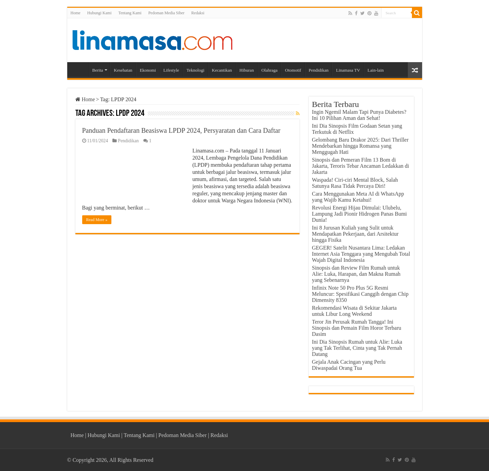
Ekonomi (148, 70)
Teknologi (195, 70)
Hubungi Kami (99, 13)
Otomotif (293, 70)
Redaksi (197, 13)
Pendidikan (319, 70)
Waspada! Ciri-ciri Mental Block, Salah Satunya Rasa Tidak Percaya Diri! (355, 183)
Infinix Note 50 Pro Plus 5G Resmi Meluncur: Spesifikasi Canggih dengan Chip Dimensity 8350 (360, 294)
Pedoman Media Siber (166, 13)
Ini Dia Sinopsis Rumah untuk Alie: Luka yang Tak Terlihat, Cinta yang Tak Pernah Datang (357, 348)
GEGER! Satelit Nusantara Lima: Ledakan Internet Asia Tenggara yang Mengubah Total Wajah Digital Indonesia (361, 254)
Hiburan (246, 70)
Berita (97, 70)
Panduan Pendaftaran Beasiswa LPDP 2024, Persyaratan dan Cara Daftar (181, 130)
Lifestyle (171, 70)
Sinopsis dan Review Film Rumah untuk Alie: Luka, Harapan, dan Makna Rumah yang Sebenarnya (356, 274)
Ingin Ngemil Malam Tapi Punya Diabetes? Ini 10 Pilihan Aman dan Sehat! (359, 115)
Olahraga (269, 70)
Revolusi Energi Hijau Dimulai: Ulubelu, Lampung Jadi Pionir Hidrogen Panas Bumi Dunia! (359, 214)
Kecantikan (222, 70)
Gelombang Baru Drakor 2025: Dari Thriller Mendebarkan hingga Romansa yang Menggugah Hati (360, 146)
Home (75, 13)
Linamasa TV (348, 70)
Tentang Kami (130, 13)
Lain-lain (375, 70)
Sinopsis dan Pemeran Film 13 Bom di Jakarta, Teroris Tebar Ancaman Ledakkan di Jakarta (360, 166)
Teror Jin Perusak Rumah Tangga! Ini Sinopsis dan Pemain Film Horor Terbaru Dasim (356, 328)
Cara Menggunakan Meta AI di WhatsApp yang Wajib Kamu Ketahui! (358, 197)
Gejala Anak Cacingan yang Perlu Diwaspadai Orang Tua (349, 365)
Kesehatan (123, 70)
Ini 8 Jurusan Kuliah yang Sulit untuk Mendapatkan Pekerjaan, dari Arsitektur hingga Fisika (355, 234)
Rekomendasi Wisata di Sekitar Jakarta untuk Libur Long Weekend (354, 311)
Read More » (97, 219)
